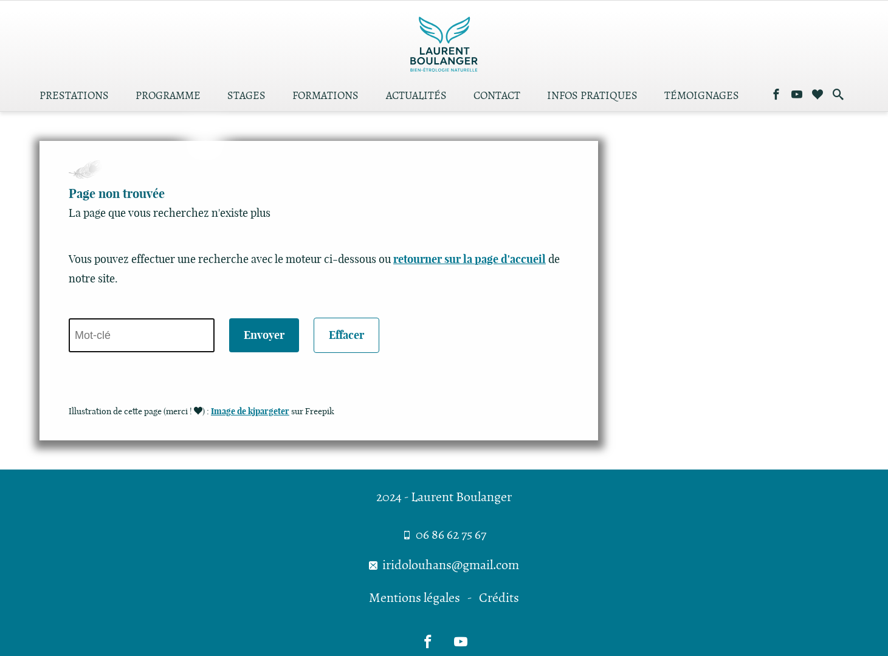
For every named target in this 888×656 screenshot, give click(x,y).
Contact (496, 97)
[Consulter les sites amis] (817, 95)
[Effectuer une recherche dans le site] (838, 95)
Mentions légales (414, 597)
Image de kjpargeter (250, 411)
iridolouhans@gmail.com (444, 564)
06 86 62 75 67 (444, 534)
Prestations (74, 97)
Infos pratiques (592, 97)
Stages (246, 97)
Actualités (416, 97)
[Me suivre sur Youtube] (796, 95)
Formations (325, 97)
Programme (168, 97)
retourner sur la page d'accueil (469, 259)
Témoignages (701, 97)
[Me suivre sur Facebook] (776, 95)
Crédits (499, 597)
